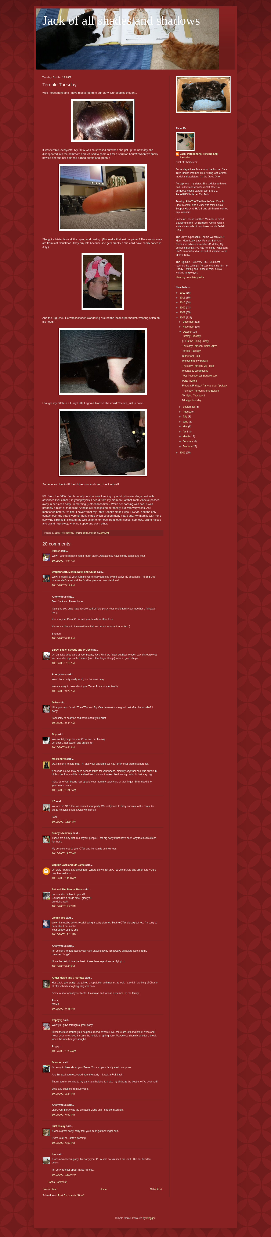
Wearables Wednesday (195, 370)
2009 (183, 307)
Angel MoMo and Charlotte (68, 977)
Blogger (150, 1218)
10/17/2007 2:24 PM (63, 1093)
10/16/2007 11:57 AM (64, 853)
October (187, 331)
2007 (183, 317)
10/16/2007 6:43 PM (63, 966)
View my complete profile (190, 277)
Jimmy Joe (58, 917)
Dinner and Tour (191, 355)
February (188, 441)
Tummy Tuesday (191, 336)
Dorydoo (57, 1062)
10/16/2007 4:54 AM (63, 560)
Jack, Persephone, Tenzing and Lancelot (199, 155)
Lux (54, 1154)
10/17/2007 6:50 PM (63, 1114)
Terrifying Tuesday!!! (193, 395)
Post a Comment (57, 1182)
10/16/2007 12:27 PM (64, 906)
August (187, 411)
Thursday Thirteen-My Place (198, 365)
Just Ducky (58, 1126)
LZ (53, 801)
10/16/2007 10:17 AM (64, 790)
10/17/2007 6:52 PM (63, 1142)
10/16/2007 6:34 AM (63, 638)
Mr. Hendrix (59, 758)
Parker (56, 550)
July (185, 416)
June (186, 421)
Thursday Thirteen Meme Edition (200, 390)
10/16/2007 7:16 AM (63, 663)
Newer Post (50, 1189)
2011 (183, 297)
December (189, 321)
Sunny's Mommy (62, 833)
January (187, 446)
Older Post (156, 1189)
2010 (183, 302)
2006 (183, 452)
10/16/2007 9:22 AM (63, 691)
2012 (183, 292)
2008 (183, 312)
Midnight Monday (191, 400)
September (189, 406)
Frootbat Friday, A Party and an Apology (204, 385)
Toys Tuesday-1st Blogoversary (199, 375)
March (187, 436)
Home (103, 1189)
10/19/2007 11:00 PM (64, 1174)
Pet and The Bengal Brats (67, 889)
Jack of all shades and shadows (121, 20)
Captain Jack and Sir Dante (68, 864)
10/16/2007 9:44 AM (63, 722)
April (185, 431)
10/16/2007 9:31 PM (63, 1008)
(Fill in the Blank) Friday (195, 341)
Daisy (55, 702)
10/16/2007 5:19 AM (63, 585)
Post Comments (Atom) (71, 1195)
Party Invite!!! (189, 380)
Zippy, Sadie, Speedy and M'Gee (71, 649)
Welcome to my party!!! (195, 360)
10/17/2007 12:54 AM (64, 1051)
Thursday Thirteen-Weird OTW (199, 345)
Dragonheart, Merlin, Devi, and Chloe (74, 571)
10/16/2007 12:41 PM (64, 934)
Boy (54, 734)
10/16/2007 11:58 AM (64, 878)
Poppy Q (57, 1020)
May (185, 426)
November (189, 326)
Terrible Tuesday (191, 350)
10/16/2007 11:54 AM (64, 821)
